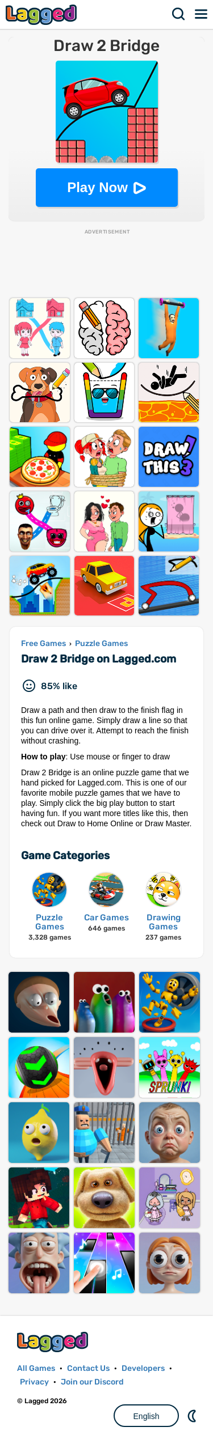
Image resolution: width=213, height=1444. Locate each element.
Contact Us (88, 1368)
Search (179, 14)
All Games (36, 1368)
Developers (143, 1368)
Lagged (43, 14)
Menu (201, 14)
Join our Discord (92, 1382)
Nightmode (193, 1415)
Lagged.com (54, 1341)
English (146, 1416)
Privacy (34, 1382)
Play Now (97, 187)
